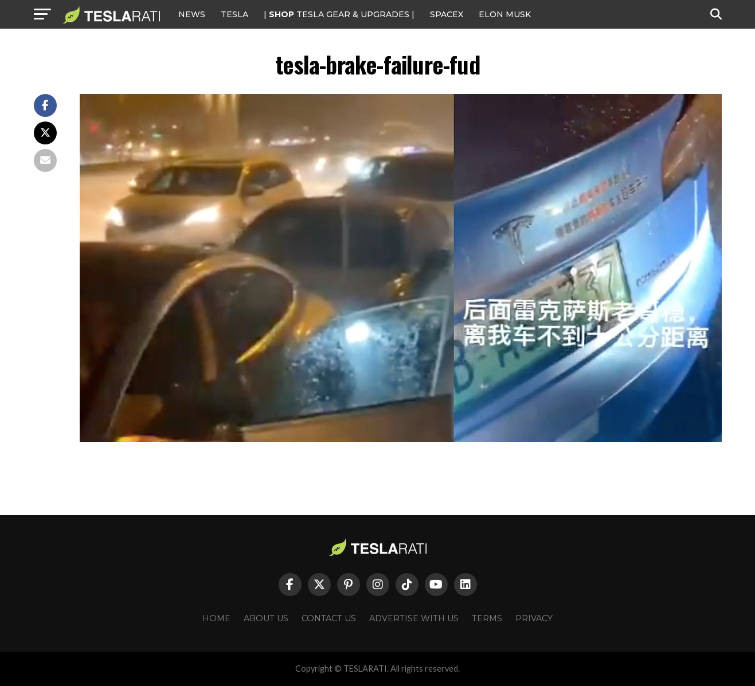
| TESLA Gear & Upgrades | (339, 14)
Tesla (234, 14)
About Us (266, 618)
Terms (487, 618)
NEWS (191, 14)
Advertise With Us (414, 618)
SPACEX (446, 14)
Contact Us (329, 618)
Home (216, 618)
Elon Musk (505, 14)
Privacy (534, 618)
